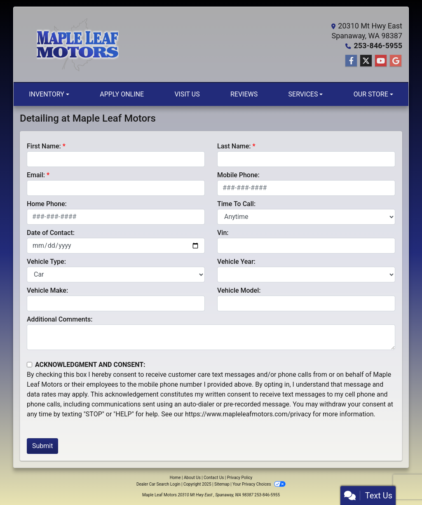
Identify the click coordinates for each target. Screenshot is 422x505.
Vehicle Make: (47, 290)
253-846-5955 (378, 45)
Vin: (223, 233)
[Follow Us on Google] (395, 61)
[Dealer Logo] (77, 44)
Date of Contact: (51, 233)
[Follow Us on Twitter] (366, 61)
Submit (42, 446)
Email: (36, 175)
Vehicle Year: (236, 261)
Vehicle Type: (46, 261)
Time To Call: (236, 204)
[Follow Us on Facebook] (351, 61)
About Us (192, 477)
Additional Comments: (59, 319)
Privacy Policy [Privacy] (240, 477)
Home (175, 477)
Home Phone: (47, 204)
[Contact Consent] (29, 364)
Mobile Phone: (238, 175)
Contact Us (214, 477)
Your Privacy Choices (259, 484)
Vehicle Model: (238, 290)
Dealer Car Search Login (158, 484)
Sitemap (222, 484)
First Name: (44, 146)
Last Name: (234, 146)
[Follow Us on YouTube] (381, 61)
